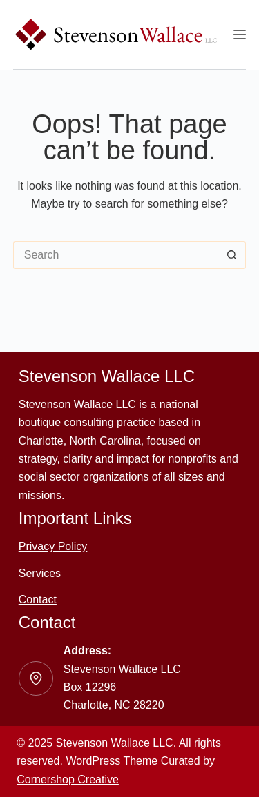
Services (40, 573)
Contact (38, 599)
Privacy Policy (53, 546)
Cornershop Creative (68, 779)
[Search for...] (116, 255)
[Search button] (232, 255)
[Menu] (239, 34)
